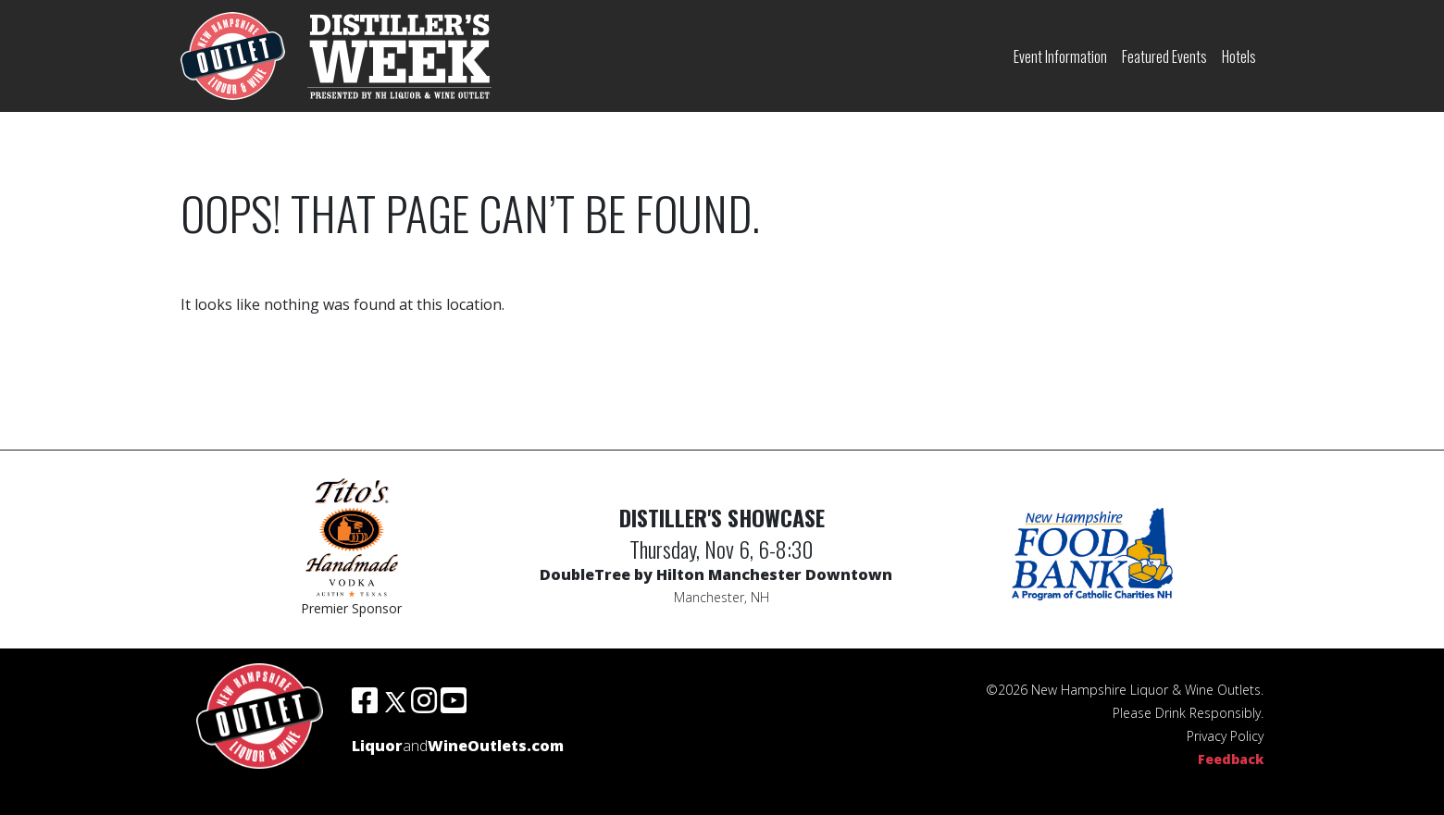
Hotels (1239, 56)
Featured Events (1164, 56)
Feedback (1231, 759)
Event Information (1060, 56)
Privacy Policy (1225, 736)
